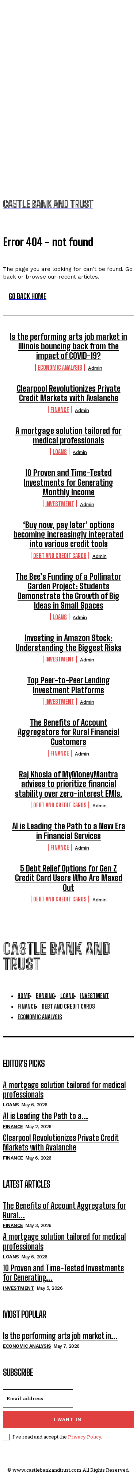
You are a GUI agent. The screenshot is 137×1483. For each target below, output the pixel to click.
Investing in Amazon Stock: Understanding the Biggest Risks (69, 642)
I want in (67, 1419)
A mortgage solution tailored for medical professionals (68, 435)
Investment (59, 503)
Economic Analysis (60, 367)
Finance (59, 409)
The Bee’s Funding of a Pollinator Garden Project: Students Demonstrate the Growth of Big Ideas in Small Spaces (68, 591)
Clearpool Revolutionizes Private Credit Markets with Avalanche (69, 393)
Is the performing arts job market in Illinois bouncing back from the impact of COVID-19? (68, 346)
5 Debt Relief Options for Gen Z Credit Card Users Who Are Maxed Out (68, 878)
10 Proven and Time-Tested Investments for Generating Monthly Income (68, 482)
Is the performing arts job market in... (60, 1336)
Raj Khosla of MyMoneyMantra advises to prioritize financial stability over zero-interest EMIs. (68, 784)
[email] (38, 1398)
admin (95, 368)
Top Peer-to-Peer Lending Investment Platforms (68, 685)
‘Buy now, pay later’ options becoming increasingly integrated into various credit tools (68, 534)
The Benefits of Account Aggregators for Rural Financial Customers (68, 732)
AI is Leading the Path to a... (45, 1116)
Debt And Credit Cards (60, 555)
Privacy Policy (84, 1436)
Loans (60, 451)
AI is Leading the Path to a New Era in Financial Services (68, 831)
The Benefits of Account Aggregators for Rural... (64, 1210)
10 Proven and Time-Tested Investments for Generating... (63, 1272)
